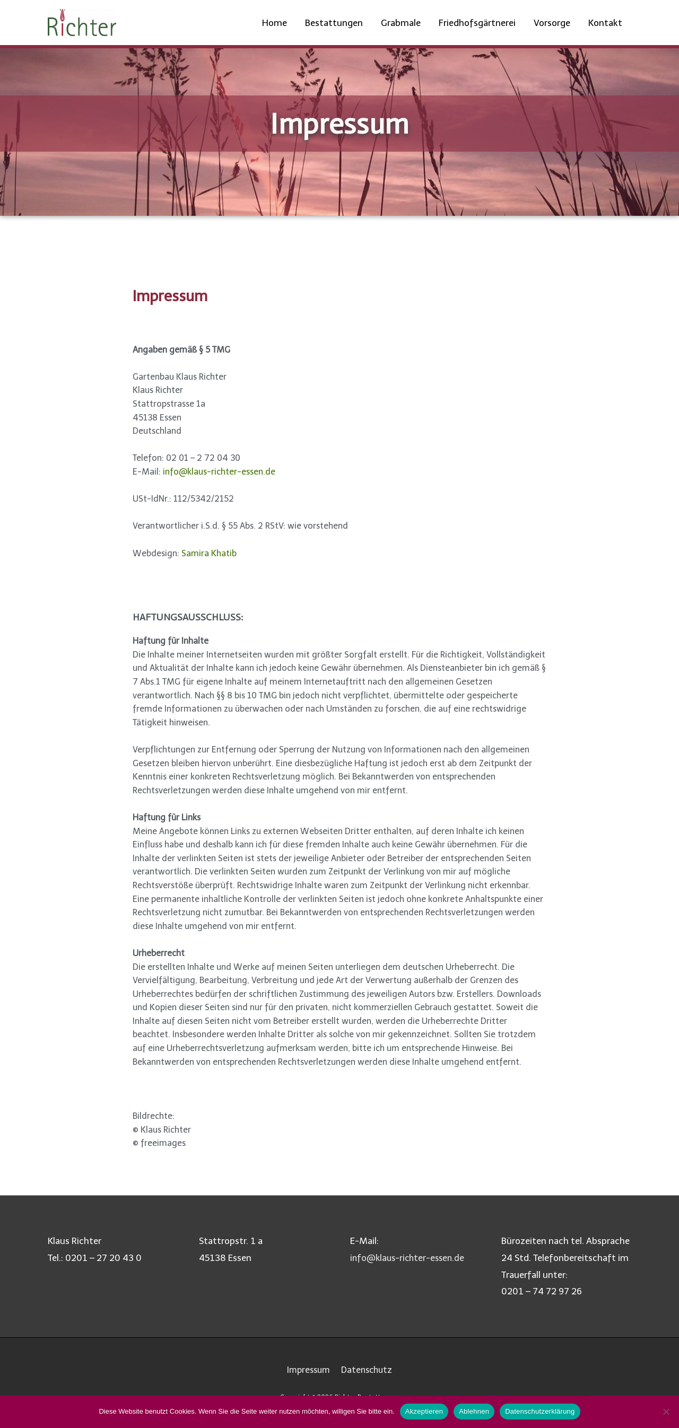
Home (274, 22)
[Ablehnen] (665, 1411)
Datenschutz (368, 1369)
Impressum (307, 1369)
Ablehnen (474, 1411)
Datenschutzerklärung (539, 1411)
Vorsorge (552, 22)
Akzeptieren (424, 1411)
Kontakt (605, 22)
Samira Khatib (209, 553)
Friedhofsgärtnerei (477, 22)
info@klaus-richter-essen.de (219, 472)
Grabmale (401, 22)
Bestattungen (334, 22)
